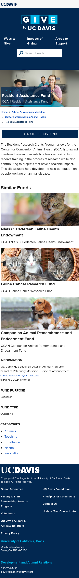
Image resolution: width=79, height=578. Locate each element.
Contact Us (50, 504)
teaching (10, 436)
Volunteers (8, 513)
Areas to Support (61, 41)
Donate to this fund (40, 134)
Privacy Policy (10, 533)
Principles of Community (59, 496)
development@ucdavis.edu (17, 572)
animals (10, 431)
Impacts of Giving (34, 41)
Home (4, 112)
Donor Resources (12, 489)
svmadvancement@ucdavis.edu (20, 375)
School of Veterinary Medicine (28, 112)
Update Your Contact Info (59, 511)
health (9, 447)
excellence (12, 442)
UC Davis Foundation (56, 489)
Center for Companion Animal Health (25, 117)
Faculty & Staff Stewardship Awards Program (14, 501)
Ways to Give (9, 41)
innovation (11, 453)
